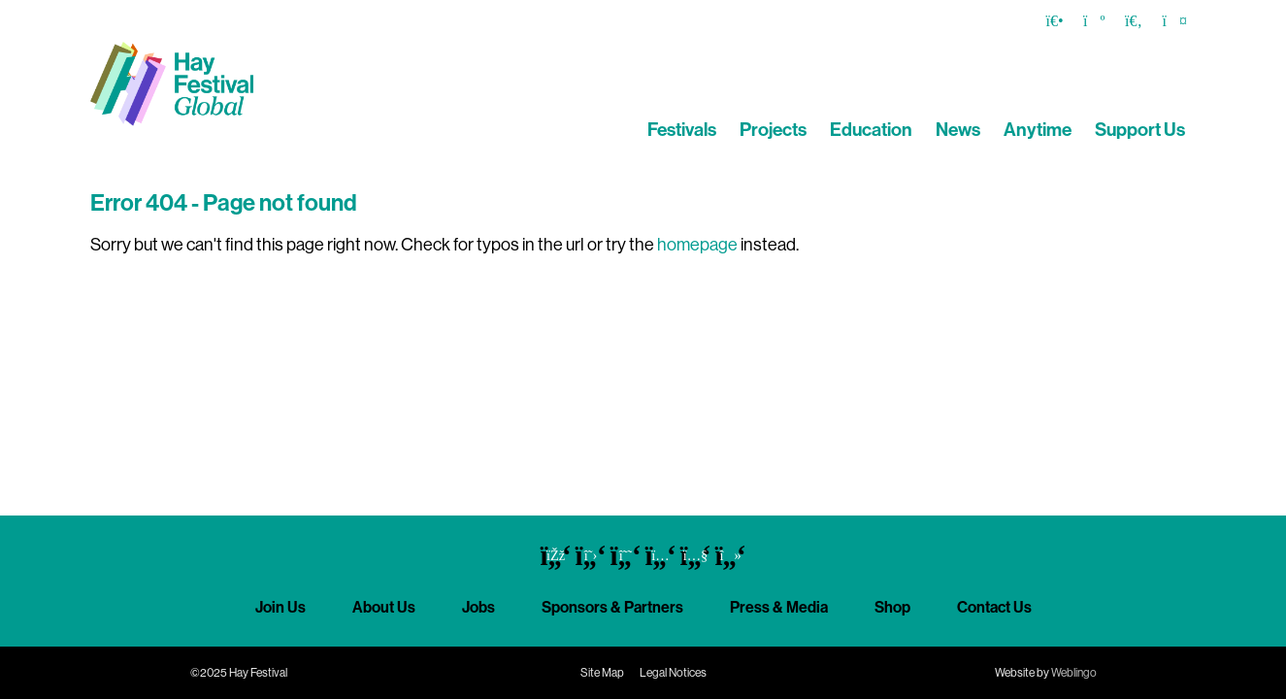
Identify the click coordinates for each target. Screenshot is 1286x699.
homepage (697, 244)
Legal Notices (673, 673)
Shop (892, 607)
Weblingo (1074, 673)
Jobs (478, 607)
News (958, 129)
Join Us (280, 607)
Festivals (681, 129)
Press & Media (779, 607)
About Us (383, 607)
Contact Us (994, 607)
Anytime (1038, 129)
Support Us (1140, 129)
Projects (773, 129)
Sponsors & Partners (612, 607)
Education (871, 129)
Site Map (602, 673)
